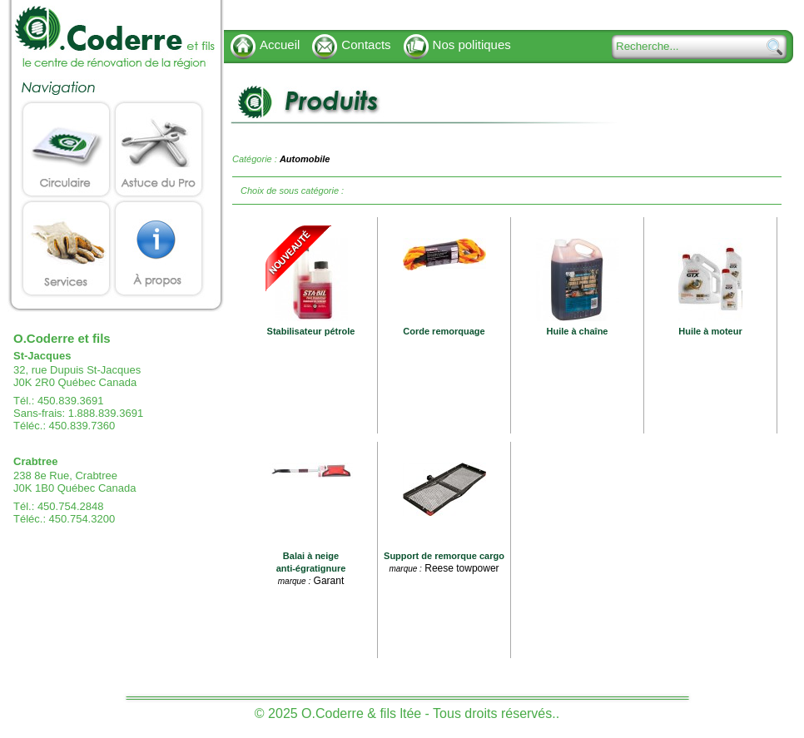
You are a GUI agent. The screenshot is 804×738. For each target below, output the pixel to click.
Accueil (280, 44)
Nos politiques (472, 44)
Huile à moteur (710, 331)
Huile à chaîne (577, 331)
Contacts (365, 44)
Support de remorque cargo (444, 556)
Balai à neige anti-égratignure (311, 562)
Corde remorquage (443, 331)
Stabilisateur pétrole (311, 331)
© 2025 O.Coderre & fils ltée (338, 713)
